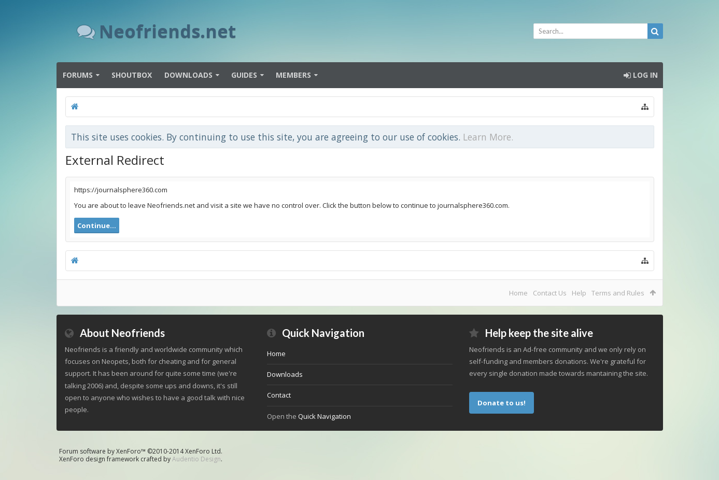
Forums (78, 75)
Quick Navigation (324, 416)
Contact (279, 395)
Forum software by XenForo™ (140, 451)
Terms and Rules (617, 293)
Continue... (96, 225)
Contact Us (550, 293)
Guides (244, 75)
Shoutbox (131, 75)
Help (579, 293)
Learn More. (488, 137)
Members (293, 75)
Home (518, 293)
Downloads (188, 75)
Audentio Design (196, 459)
